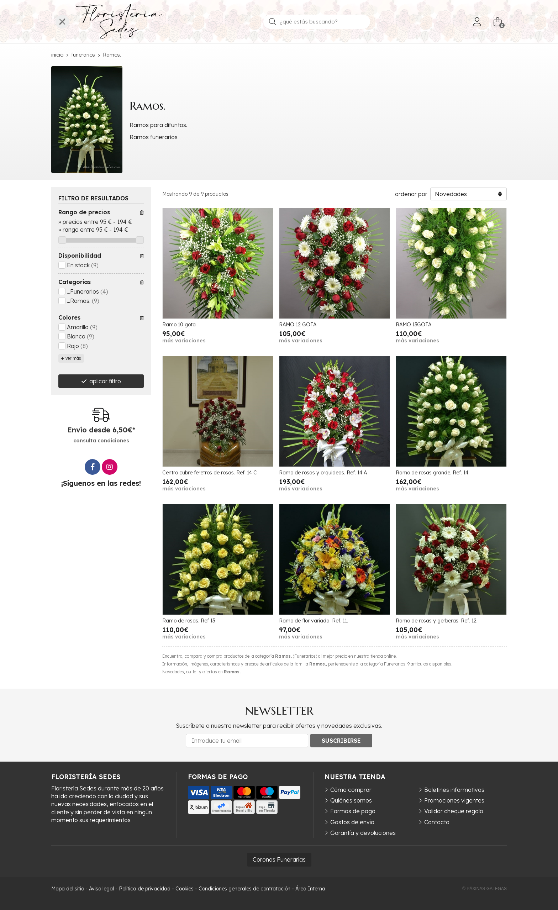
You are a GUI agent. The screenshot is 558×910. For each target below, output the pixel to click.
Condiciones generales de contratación (244, 888)
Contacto (436, 822)
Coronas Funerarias (279, 859)
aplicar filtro (105, 381)
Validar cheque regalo (453, 811)
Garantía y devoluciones (363, 832)
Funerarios (394, 664)
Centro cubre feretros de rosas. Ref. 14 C (209, 472)
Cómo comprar (351, 789)
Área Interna (310, 888)
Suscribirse (341, 740)
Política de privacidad (144, 888)
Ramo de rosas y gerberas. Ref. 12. (437, 620)
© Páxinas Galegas (484, 888)
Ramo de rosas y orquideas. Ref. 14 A (323, 472)
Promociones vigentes (454, 800)
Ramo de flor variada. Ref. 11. (313, 620)
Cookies (184, 888)
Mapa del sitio (67, 888)
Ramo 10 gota (179, 324)
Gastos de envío (352, 822)
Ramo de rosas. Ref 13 (188, 620)
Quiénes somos (351, 800)
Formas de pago (352, 811)
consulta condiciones (101, 441)
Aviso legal (101, 888)
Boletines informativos (454, 789)
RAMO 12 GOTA (297, 324)
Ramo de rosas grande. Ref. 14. (432, 472)
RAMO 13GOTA (413, 324)
